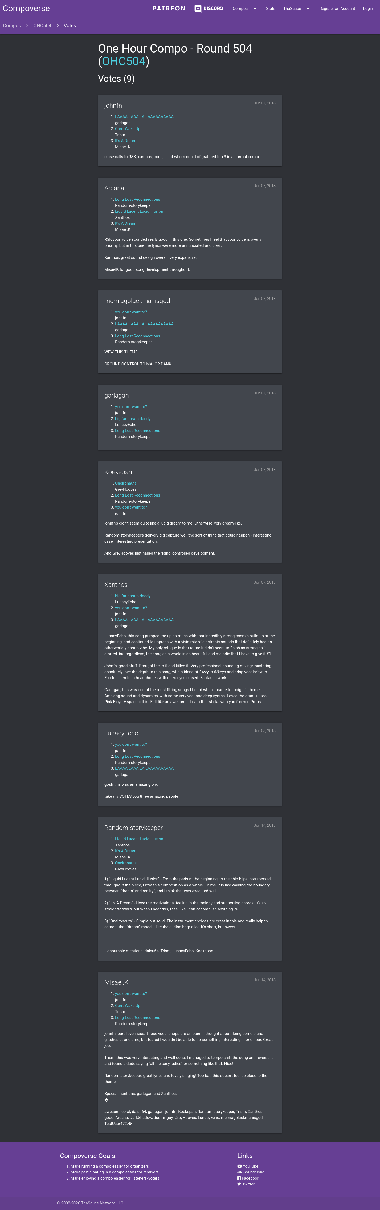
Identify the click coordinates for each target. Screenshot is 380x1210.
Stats (270, 8)
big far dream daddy (132, 418)
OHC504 (42, 25)
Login (368, 8)
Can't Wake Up (127, 128)
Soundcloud (250, 1172)
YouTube (247, 1166)
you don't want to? (131, 312)
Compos (245, 8)
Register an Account (337, 8)
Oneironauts (126, 483)
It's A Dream (125, 140)
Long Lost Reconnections (137, 199)
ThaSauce (297, 8)
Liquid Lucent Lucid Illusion (139, 211)
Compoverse (26, 8)
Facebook (248, 1178)
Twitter (246, 1184)
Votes (70, 25)
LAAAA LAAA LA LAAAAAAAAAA (144, 116)
